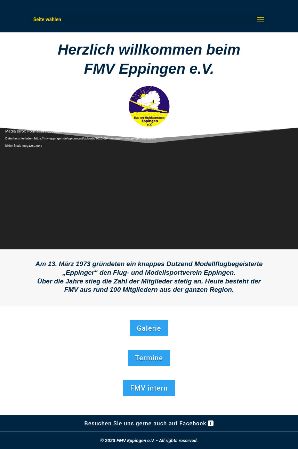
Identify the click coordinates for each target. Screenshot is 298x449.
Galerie (149, 328)
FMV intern (149, 388)
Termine (149, 358)
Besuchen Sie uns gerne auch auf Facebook (145, 423)
